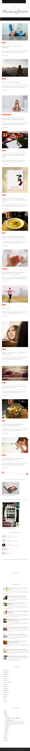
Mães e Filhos (4, 114)
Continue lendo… (5, 55)
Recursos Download (7, 682)
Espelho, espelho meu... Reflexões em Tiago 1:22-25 (17, 596)
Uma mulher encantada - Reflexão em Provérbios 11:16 (18, 656)
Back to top (25, 749)
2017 (5, 735)
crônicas (4, 700)
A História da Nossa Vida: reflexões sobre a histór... (14, 723)
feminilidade (5, 674)
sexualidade (5, 688)
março (6, 731)
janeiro (6, 732)
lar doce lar (5, 678)
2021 (5, 712)
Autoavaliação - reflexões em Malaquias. (12, 718)
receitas (3, 420)
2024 (5, 710)
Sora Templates (9, 749)
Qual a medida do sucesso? (11, 82)
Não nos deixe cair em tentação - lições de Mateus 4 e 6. (13, 459)
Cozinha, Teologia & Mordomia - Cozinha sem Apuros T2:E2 (13, 425)
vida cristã (3, 42)
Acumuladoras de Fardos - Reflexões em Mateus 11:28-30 (14, 386)
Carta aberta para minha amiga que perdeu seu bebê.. (17, 649)
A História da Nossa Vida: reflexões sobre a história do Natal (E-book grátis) (14, 155)
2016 (5, 737)
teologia (4, 696)
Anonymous (8, 535)
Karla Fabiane (8, 544)
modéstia (5, 684)
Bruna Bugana (5, 690)
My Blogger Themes (18, 749)
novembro (7, 725)
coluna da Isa (5, 686)
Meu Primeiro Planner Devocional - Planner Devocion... (15, 721)
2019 (5, 715)
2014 (5, 740)
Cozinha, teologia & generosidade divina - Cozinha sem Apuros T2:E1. (13, 237)
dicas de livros (5, 692)
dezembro (7, 716)
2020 (5, 713)
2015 (5, 738)
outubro (6, 726)
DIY (4, 698)
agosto (6, 728)
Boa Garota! (6, 308)
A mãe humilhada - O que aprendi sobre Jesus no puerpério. (13, 273)
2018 (5, 734)
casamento (5, 676)
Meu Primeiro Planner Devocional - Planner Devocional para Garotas (14, 118)
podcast (4, 694)
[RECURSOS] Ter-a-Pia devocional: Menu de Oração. (17, 634)
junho (6, 729)
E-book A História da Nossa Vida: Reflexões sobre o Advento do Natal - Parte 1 (15, 200)
